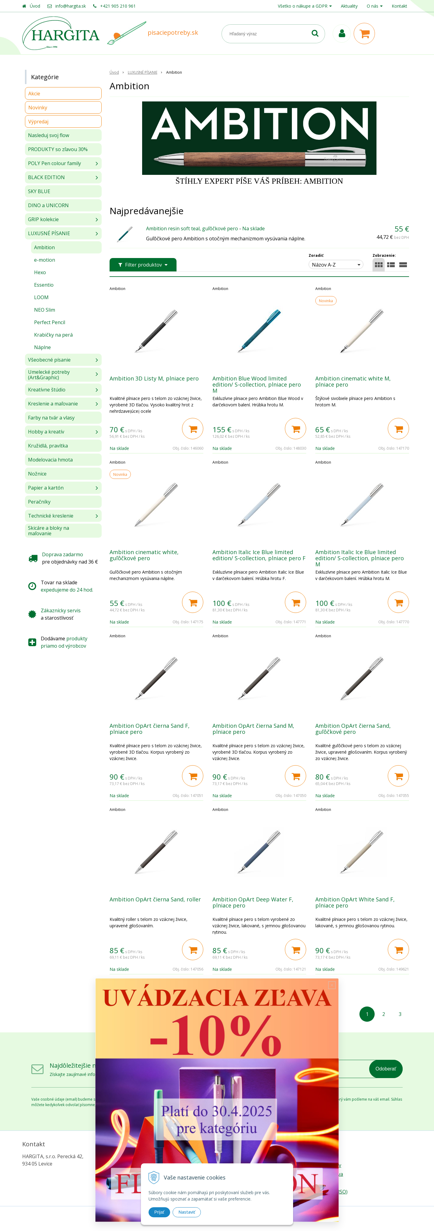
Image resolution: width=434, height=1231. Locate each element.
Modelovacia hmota (50, 459)
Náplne (42, 347)
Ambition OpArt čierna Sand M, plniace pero (253, 728)
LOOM (41, 297)
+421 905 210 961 (118, 6)
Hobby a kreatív (46, 431)
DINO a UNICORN (48, 205)
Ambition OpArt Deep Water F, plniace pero (252, 902)
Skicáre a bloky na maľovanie (48, 531)
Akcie (34, 93)
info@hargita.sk (70, 6)
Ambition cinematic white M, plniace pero (353, 381)
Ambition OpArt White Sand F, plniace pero (355, 902)
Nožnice (37, 473)
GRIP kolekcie (43, 219)
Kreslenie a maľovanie (53, 403)
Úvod (35, 6)
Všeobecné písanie (49, 359)
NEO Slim (44, 309)
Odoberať (386, 1068)
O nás (372, 6)
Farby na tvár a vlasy (51, 417)
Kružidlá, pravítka (48, 445)
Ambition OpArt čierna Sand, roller (155, 899)
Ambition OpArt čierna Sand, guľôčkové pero (353, 728)
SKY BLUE (39, 191)
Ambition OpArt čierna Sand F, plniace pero (150, 728)
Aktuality (349, 6)
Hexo (40, 272)
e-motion (44, 259)
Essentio (44, 284)
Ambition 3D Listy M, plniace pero (154, 378)
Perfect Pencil (49, 322)
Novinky (37, 107)
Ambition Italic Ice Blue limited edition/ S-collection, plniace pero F (259, 555)
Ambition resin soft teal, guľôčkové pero (192, 228)
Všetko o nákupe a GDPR (302, 6)
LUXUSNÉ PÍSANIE (49, 233)
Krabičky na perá (53, 334)
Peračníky (39, 501)
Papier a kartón (46, 487)
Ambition (44, 247)
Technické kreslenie (50, 515)
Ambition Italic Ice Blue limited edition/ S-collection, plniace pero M (359, 558)
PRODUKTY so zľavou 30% (58, 149)
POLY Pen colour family (54, 163)
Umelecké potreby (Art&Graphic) (49, 375)
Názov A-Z (324, 264)
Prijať (159, 1212)
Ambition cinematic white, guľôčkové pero (144, 555)
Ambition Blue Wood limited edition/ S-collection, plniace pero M (256, 384)
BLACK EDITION (46, 177)
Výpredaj (38, 121)
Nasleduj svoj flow (48, 135)
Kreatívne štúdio (46, 389)
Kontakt (399, 6)
